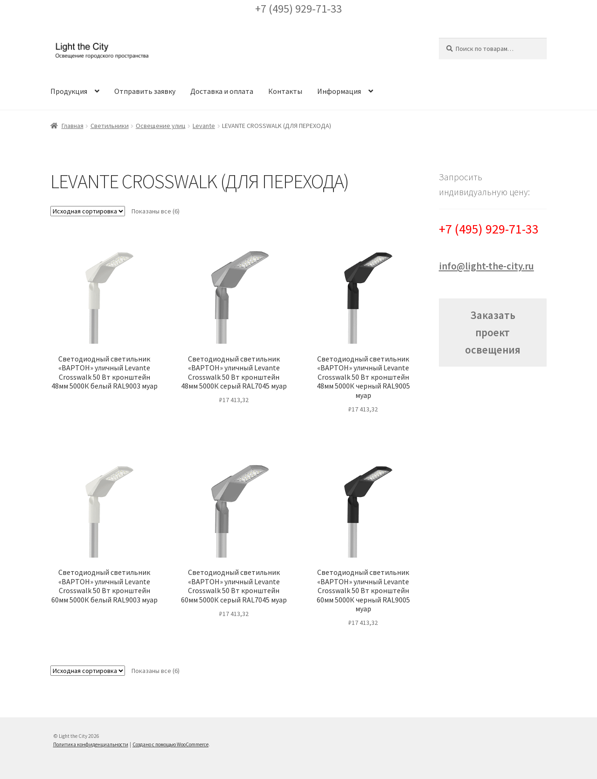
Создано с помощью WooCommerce (170, 744)
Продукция (68, 91)
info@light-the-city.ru (486, 266)
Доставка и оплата (221, 91)
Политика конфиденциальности (90, 744)
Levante (204, 125)
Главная (72, 125)
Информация (339, 91)
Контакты (285, 91)
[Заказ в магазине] (87, 211)
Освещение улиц (161, 125)
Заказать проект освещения (493, 332)
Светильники (109, 125)
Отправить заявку (144, 91)
